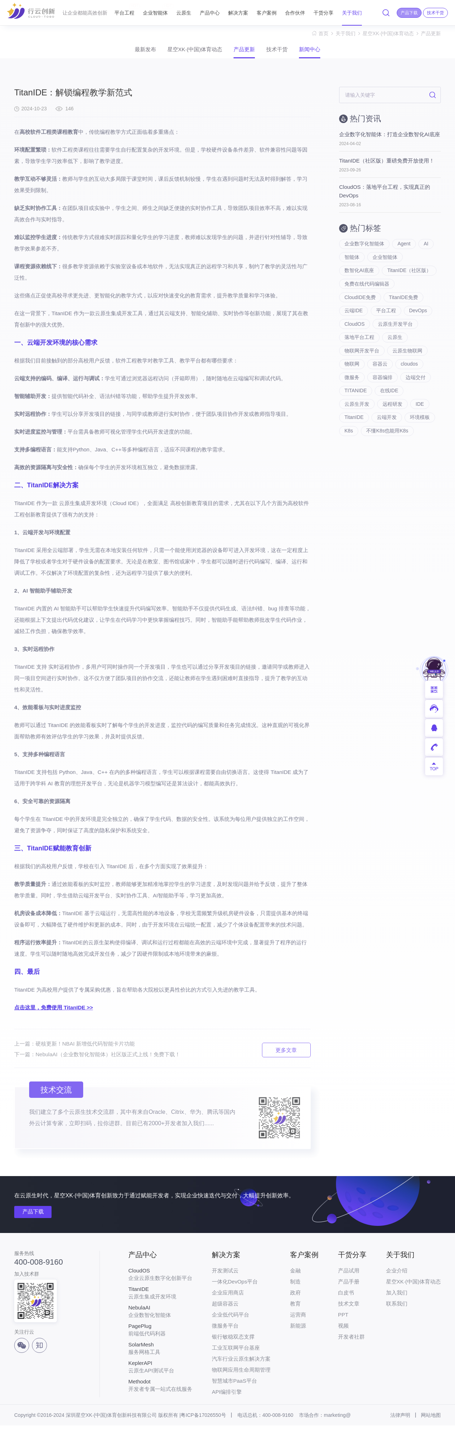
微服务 (351, 391)
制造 (295, 1286)
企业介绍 (396, 1275)
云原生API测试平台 (160, 1371)
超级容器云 (225, 1308)
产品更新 (431, 33)
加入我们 (396, 1297)
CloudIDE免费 (360, 306)
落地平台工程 (359, 348)
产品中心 (210, 13)
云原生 (183, 13)
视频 (343, 1330)
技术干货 (284, 51)
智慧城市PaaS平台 (234, 1385)
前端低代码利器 (160, 1334)
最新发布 (129, 51)
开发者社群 (351, 1341)
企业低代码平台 (230, 1319)
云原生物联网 (408, 363)
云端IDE (353, 320)
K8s (348, 448)
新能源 (298, 1330)
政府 (295, 1297)
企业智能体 (155, 10)
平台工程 (124, 10)
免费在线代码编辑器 (366, 291)
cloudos (409, 377)
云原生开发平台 (395, 334)
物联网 (351, 377)
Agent (404, 249)
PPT (343, 1319)
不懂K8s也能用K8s (387, 448)
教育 (295, 1308)
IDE (420, 419)
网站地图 (431, 1420)
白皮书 (346, 1297)
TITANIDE (355, 405)
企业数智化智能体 (160, 1316)
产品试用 (348, 1275)
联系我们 (396, 1308)
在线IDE (389, 405)
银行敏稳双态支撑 (233, 1341)
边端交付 (416, 391)
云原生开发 (356, 419)
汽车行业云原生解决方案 (241, 1363)
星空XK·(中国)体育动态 (388, 33)
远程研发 (393, 419)
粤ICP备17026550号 (203, 1420)
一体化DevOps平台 (235, 1286)
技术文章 (348, 1308)
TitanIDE (354, 434)
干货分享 (323, 13)
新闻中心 (325, 51)
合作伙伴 (295, 13)
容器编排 (383, 391)
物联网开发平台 (361, 363)
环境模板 (420, 434)
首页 (323, 33)
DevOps (419, 320)
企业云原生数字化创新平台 (160, 1279)
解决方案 (238, 13)
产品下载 (35, 1216)
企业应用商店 (228, 1297)
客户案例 (267, 13)
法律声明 (400, 1420)
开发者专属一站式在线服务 (160, 1390)
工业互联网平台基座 (236, 1352)
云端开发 (387, 434)
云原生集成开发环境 (160, 1297)
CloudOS (354, 334)
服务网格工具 (160, 1353)
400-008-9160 (38, 1266)
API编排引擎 (227, 1396)
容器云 (380, 377)
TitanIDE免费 (403, 306)
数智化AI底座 (359, 277)
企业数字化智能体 (364, 249)
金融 (295, 1275)
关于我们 (352, 13)
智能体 (351, 263)
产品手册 (348, 1286)
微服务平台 (225, 1330)
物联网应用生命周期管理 (241, 1374)
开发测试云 (225, 1275)
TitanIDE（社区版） (409, 277)
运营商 (298, 1319)
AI (426, 249)
